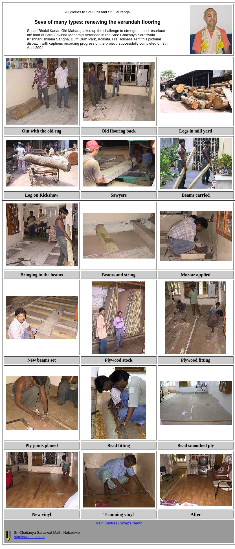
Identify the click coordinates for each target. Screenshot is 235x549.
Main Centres (106, 523)
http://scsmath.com (29, 537)
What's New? (131, 523)
